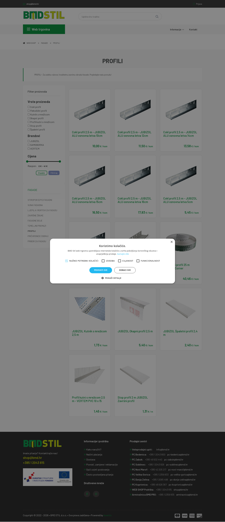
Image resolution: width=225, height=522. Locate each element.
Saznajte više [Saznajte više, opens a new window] (123, 254)
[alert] (112, 261)
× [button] (171, 242)
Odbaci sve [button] (125, 270)
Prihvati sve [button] (100, 270)
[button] (112, 278)
